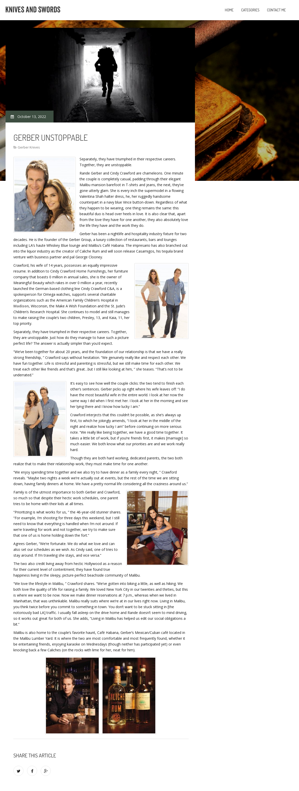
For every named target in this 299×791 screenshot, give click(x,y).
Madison (21, 306)
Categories (250, 10)
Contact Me (276, 10)
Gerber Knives (29, 147)
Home (229, 10)
